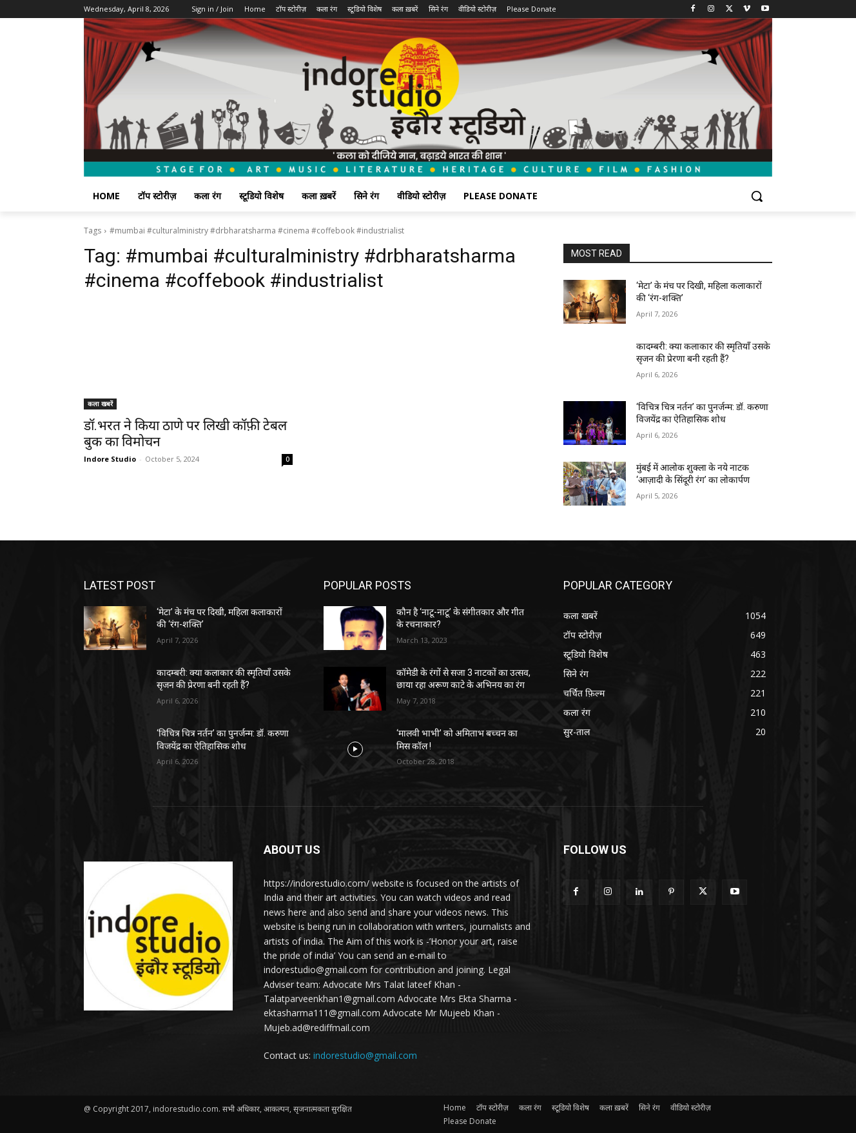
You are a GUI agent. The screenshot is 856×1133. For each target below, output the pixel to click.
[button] (756, 196)
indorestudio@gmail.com (365, 1055)
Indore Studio (110, 459)
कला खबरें (100, 403)
